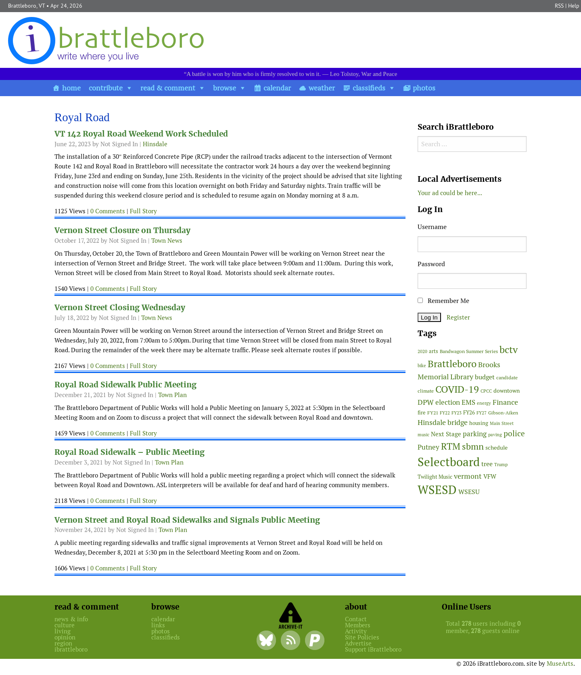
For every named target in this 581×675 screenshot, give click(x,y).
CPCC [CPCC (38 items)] (486, 391)
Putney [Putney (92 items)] (428, 447)
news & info (71, 619)
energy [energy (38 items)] (484, 403)
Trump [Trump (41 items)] (501, 464)
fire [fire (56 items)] (422, 412)
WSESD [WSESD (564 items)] (437, 490)
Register (458, 317)
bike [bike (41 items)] (422, 365)
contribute (106, 88)
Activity (356, 631)
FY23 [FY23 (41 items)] (456, 413)
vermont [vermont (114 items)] (468, 476)
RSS (559, 5)
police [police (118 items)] (514, 433)
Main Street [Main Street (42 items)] (502, 423)
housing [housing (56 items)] (478, 423)
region (63, 643)
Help (573, 5)
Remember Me (443, 300)
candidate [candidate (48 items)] (507, 377)
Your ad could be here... (450, 193)
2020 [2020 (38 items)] (422, 351)
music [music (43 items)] (423, 434)
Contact (356, 619)
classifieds (369, 88)
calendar (277, 88)
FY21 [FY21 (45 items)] (432, 413)
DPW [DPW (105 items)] (426, 402)
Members (357, 625)
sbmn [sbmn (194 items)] (473, 446)
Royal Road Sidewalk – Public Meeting (129, 452)
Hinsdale (155, 144)
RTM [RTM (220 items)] (450, 446)
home (71, 88)
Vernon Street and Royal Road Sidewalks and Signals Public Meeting (187, 520)
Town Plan (172, 395)
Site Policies (362, 637)
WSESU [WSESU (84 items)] (469, 492)
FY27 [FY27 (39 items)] (482, 413)
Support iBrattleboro (373, 649)
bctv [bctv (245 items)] (508, 349)
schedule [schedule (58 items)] (496, 447)
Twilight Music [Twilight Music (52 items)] (435, 476)
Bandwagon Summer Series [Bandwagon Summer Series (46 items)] (469, 351)
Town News (166, 240)
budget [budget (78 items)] (485, 377)
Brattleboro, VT (26, 5)
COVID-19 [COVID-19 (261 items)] (457, 389)
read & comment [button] (167, 88)
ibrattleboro (71, 649)
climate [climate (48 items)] (426, 391)
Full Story (143, 211)
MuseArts (560, 663)
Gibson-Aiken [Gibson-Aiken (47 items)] (503, 413)
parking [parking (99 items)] (475, 433)
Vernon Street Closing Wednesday (119, 308)
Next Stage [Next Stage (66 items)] (446, 434)
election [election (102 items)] (447, 402)
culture (64, 625)
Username (432, 227)
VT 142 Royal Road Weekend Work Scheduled (141, 134)
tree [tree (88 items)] (487, 464)
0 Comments (107, 211)
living (62, 631)
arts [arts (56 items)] (433, 351)
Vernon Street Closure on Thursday (122, 230)
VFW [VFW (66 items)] (489, 476)
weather (322, 88)
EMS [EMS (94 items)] (468, 402)
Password (431, 264)
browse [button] (224, 88)
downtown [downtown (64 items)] (506, 390)
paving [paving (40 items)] (495, 434)
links (158, 625)
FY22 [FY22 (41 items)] (445, 413)
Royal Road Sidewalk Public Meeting (125, 385)
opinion (64, 637)
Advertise (358, 643)
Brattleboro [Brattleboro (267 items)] (452, 363)
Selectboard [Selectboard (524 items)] (449, 461)
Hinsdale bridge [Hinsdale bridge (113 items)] (443, 422)
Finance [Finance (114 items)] (505, 402)
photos (424, 88)
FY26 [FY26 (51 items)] (469, 412)
